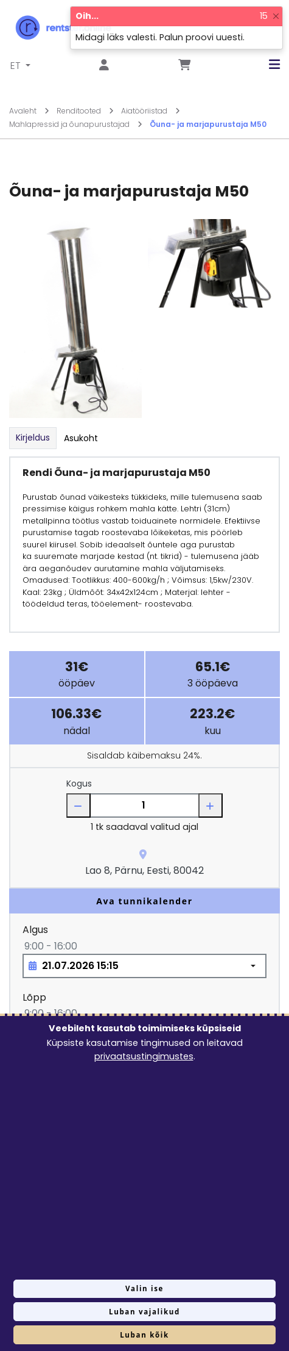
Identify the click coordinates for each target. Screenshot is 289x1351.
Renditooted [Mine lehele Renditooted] (85, 111)
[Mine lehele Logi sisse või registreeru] (104, 65)
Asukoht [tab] (81, 438)
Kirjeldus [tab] (33, 437)
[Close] (276, 16)
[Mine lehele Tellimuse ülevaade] (184, 65)
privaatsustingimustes (143, 1056)
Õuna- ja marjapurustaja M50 (208, 124)
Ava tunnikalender (144, 901)
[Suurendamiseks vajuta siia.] (75, 318)
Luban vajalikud (144, 1311)
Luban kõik (144, 1334)
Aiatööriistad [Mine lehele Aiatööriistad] (150, 111)
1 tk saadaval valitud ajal (144, 827)
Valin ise (144, 1288)
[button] (265, 64)
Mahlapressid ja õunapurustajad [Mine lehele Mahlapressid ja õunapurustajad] (75, 124)
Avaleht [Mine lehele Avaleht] (29, 111)
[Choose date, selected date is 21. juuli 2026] (144, 966)
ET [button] (16, 66)
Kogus (79, 783)
